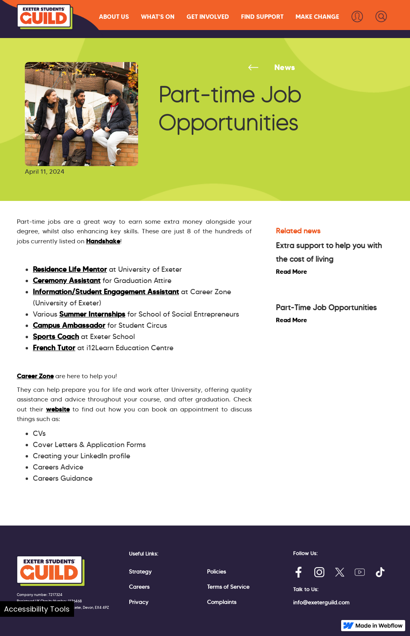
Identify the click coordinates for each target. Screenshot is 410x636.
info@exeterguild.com (321, 602)
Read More (291, 271)
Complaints (221, 602)
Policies (216, 571)
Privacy (139, 602)
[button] (114, 16)
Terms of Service (228, 586)
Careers (139, 586)
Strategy (140, 571)
